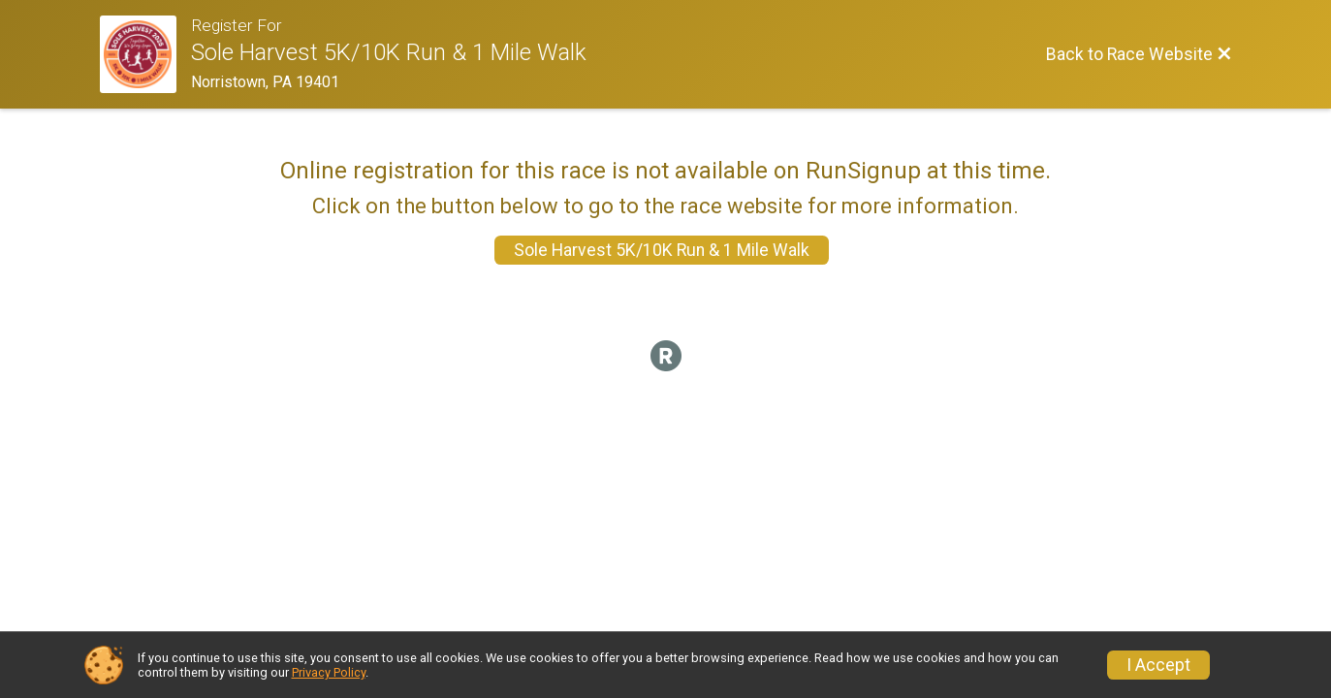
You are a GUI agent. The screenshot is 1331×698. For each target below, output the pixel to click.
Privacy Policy (328, 672)
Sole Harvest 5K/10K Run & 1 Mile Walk (661, 250)
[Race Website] (146, 54)
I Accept (1158, 665)
